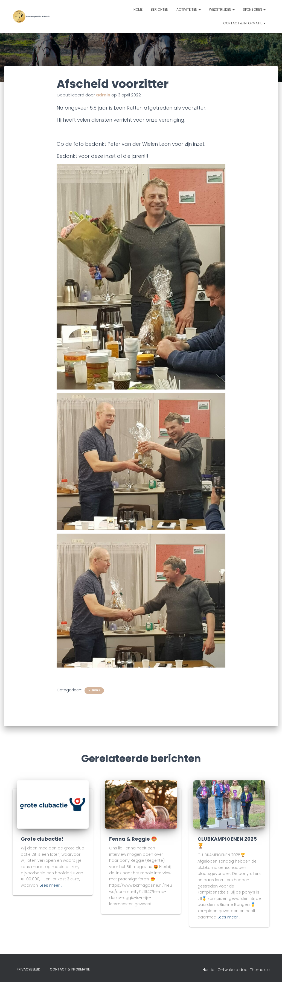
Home (138, 9)
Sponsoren (254, 9)
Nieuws (94, 690)
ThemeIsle (260, 969)
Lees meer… (50, 885)
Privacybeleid (28, 969)
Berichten (159, 9)
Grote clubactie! (42, 838)
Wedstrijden (222, 9)
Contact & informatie (244, 23)
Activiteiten (188, 9)
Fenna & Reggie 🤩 (133, 838)
